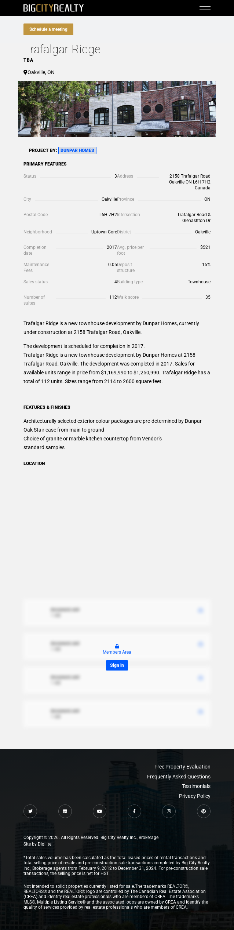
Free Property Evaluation (182, 767)
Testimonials (196, 786)
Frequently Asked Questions (179, 777)
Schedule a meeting (48, 29)
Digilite (44, 844)
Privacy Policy (195, 796)
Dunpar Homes (77, 150)
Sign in (117, 665)
